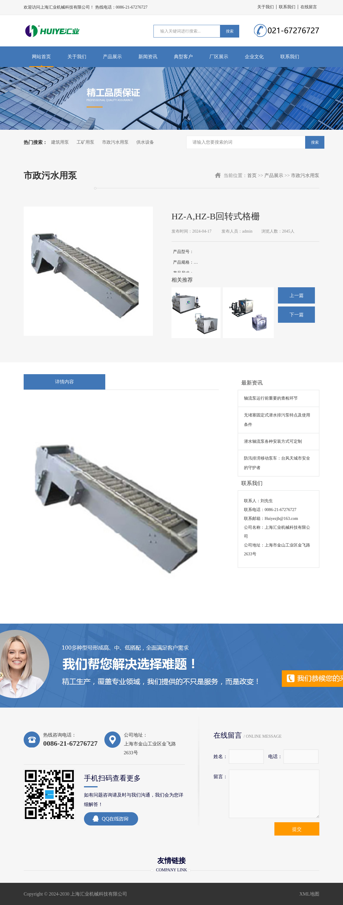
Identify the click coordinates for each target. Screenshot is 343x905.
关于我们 (265, 7)
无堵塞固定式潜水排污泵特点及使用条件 (277, 420)
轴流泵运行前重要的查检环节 (271, 398)
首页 (252, 175)
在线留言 (308, 7)
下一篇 (296, 314)
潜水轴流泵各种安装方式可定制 (273, 441)
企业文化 (254, 56)
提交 (297, 829)
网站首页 (41, 56)
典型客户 (183, 56)
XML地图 (309, 893)
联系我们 (287, 7)
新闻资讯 (147, 56)
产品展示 (112, 56)
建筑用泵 (60, 142)
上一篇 (296, 295)
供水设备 (145, 142)
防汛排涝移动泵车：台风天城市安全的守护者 (277, 463)
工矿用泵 (85, 142)
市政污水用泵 (115, 142)
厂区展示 (218, 56)
